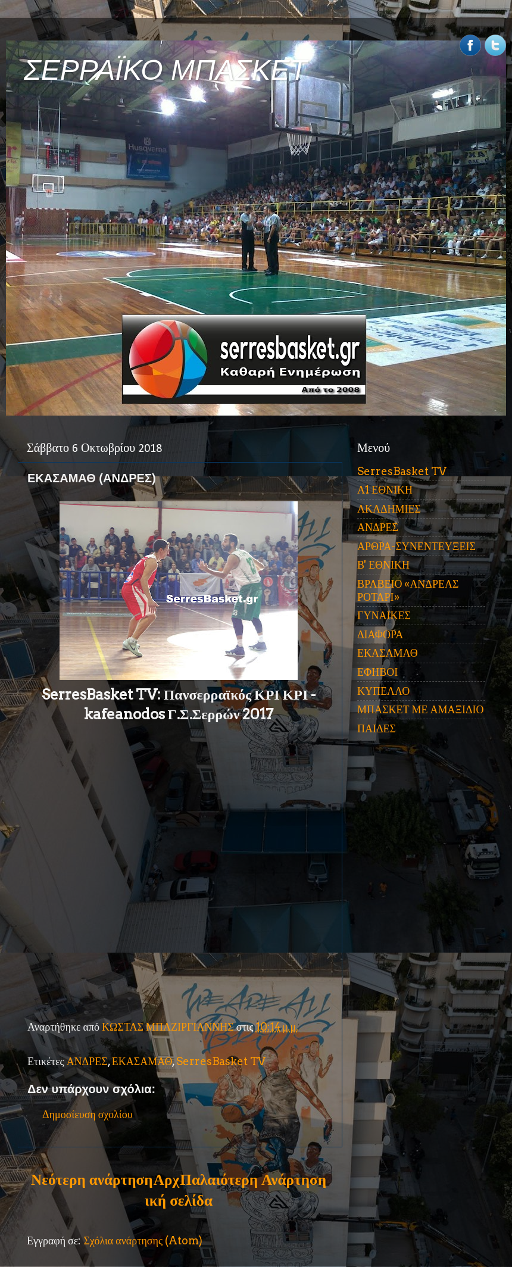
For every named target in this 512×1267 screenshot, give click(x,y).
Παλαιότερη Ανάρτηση (253, 1179)
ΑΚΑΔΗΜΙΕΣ (389, 509)
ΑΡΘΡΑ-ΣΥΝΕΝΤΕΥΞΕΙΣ (416, 546)
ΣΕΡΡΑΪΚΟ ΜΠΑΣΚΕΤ (165, 70)
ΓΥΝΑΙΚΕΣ (384, 615)
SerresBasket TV (221, 1061)
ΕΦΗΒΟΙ (377, 672)
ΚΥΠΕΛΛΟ (383, 691)
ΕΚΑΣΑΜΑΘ (142, 1061)
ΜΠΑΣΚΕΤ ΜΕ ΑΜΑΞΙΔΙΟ (420, 709)
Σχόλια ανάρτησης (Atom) (142, 1240)
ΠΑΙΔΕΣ (376, 728)
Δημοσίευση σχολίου (87, 1114)
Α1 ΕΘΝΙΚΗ (385, 489)
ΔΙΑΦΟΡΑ (380, 634)
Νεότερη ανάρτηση (91, 1179)
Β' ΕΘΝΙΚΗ (383, 564)
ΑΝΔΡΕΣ (87, 1061)
